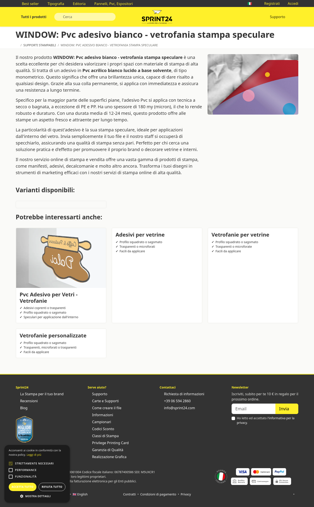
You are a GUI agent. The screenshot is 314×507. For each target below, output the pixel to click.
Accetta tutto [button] (22, 487)
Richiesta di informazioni (182, 394)
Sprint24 (157, 18)
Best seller (28, 3)
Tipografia (53, 3)
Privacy (186, 494)
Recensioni (27, 401)
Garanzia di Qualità (105, 449)
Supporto (278, 16)
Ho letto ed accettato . (265, 420)
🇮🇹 (251, 3)
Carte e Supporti (103, 401)
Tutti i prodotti (33, 16)
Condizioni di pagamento (158, 494)
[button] (10, 463)
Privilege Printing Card (108, 442)
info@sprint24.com (177, 408)
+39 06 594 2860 (175, 401)
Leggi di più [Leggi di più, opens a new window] (34, 455)
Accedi (290, 3)
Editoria (76, 3)
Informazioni (100, 414)
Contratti (129, 494)
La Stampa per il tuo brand (40, 394)
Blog (21, 408)
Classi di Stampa (103, 435)
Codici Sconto (101, 428)
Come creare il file (104, 408)
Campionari (99, 421)
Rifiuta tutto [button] (52, 487)
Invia (287, 409)
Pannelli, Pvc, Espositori (111, 3)
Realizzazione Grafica (107, 456)
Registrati (270, 3)
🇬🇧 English (80, 494)
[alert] (37, 474)
